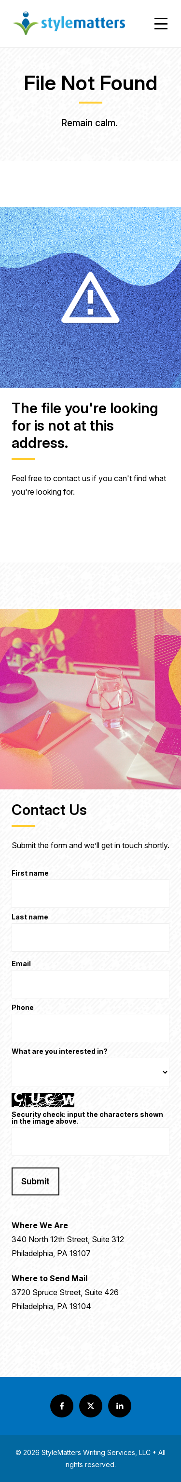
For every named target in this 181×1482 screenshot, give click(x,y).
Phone (23, 1007)
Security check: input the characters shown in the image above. (87, 1118)
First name (30, 873)
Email (21, 964)
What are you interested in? (60, 1051)
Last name (30, 917)
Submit (35, 1181)
